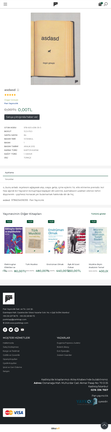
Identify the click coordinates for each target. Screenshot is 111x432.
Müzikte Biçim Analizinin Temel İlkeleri (96, 267)
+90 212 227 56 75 (10, 316)
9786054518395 (19, 200)
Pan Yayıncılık (36, 200)
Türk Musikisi (31, 264)
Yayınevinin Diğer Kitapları (22, 213)
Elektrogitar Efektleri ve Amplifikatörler (11, 267)
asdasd (6, 200)
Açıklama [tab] (9, 172)
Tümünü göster (98, 214)
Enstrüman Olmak (55, 264)
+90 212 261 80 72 (27, 316)
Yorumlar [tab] (9, 179)
